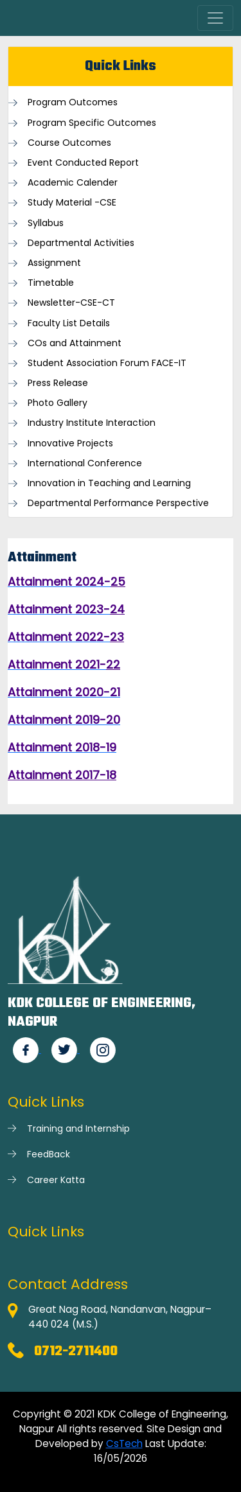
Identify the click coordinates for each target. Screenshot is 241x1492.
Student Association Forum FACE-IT (107, 363)
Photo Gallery (57, 403)
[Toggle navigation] (215, 18)
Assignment (54, 263)
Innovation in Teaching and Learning (109, 483)
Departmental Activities (81, 243)
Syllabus (46, 223)
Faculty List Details (69, 323)
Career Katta (56, 1179)
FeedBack (48, 1154)
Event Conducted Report (83, 163)
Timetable (51, 283)
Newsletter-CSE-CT (71, 303)
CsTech (124, 1443)
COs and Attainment (74, 343)
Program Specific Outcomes (92, 123)
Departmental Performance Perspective (118, 503)
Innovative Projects (70, 443)
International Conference (85, 463)
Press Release (58, 383)
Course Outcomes (69, 143)
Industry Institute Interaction (92, 423)
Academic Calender (73, 183)
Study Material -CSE (72, 203)
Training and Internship (78, 1128)
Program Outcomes (73, 102)
